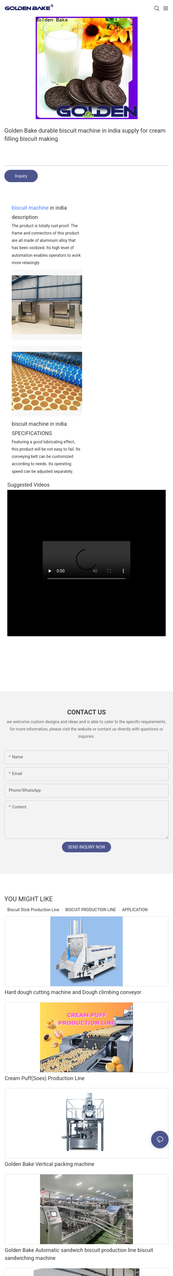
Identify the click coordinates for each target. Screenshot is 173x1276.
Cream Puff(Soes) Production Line (44, 1078)
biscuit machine (30, 208)
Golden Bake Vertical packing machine (49, 1164)
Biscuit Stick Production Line (33, 909)
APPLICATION (135, 909)
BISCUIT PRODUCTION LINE (90, 909)
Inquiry (21, 176)
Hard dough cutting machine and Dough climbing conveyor (73, 992)
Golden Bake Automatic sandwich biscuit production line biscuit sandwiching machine (79, 1254)
